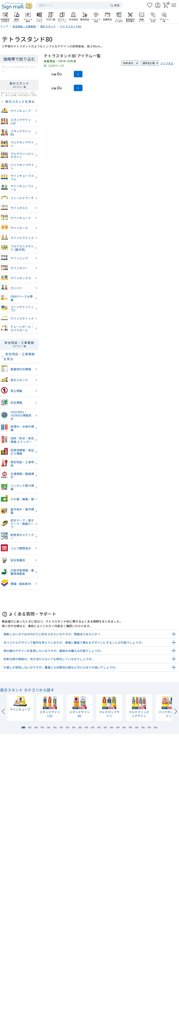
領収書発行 (157, 983)
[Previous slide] (3, 711)
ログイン (127, 974)
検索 (115, 5)
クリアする (166, 63)
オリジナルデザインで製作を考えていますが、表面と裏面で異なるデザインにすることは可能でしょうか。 (73, 642)
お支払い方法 (127, 983)
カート (157, 974)
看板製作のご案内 (89, 841)
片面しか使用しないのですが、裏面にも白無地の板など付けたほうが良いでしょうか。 (60, 667)
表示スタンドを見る (19, 101)
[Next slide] (175, 711)
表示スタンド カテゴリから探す (27, 690)
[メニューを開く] (173, 5)
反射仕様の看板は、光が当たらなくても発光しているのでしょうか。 (48, 659)
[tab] (23, 728)
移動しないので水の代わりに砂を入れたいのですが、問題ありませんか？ (51, 634)
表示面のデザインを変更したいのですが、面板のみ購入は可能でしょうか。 (53, 651)
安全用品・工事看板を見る (19, 356)
